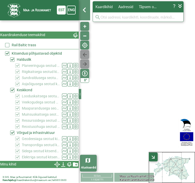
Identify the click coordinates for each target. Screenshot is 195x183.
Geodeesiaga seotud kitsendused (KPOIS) (41, 139)
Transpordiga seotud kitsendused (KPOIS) (41, 145)
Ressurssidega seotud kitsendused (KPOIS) (41, 120)
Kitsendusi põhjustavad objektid (37, 53)
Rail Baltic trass (24, 45)
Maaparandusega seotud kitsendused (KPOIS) (41, 108)
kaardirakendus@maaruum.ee (34, 180)
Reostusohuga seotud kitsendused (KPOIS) (41, 127)
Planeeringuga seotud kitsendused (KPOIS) (41, 66)
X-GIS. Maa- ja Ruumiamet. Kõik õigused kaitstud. (30, 177)
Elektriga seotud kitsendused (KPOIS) (41, 157)
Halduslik (24, 59)
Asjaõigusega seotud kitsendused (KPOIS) (41, 84)
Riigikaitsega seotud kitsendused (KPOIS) (41, 72)
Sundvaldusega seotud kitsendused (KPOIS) (41, 78)
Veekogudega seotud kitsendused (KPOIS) (41, 102)
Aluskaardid (88, 167)
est (61, 10)
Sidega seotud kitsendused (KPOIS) (41, 151)
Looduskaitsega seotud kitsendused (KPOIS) (41, 96)
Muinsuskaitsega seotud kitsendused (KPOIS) (41, 114)
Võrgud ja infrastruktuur (36, 133)
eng (71, 10)
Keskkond (24, 90)
